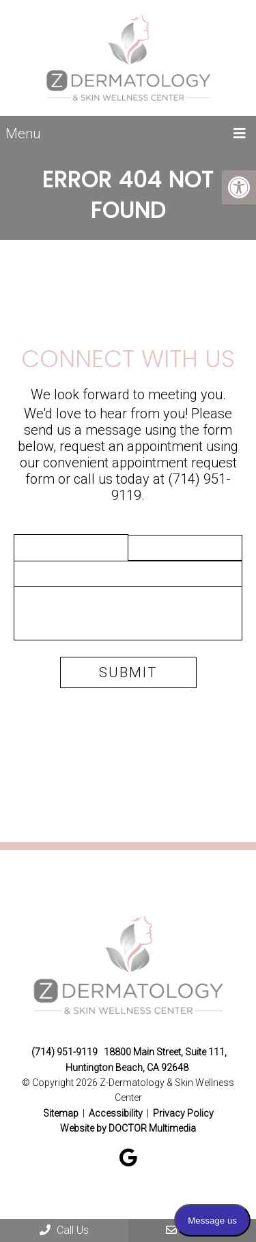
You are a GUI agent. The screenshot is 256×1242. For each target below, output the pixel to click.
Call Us (64, 1230)
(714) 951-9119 (64, 1051)
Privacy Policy (183, 1113)
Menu (22, 133)
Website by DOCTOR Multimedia (128, 1128)
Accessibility (116, 1113)
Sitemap (61, 1113)
